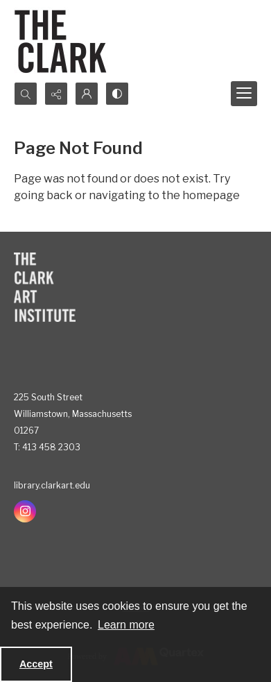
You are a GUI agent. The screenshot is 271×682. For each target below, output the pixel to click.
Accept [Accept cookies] (36, 664)
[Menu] (244, 93)
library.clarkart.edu (52, 485)
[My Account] (87, 94)
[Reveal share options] (56, 94)
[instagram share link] (25, 511)
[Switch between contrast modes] (117, 94)
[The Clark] (63, 41)
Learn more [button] (126, 625)
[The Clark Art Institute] (45, 287)
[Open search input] (26, 94)
